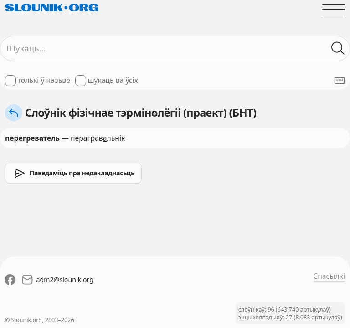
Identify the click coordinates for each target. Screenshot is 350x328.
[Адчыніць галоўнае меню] (333, 9)
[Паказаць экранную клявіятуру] (339, 80)
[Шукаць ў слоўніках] (338, 48)
